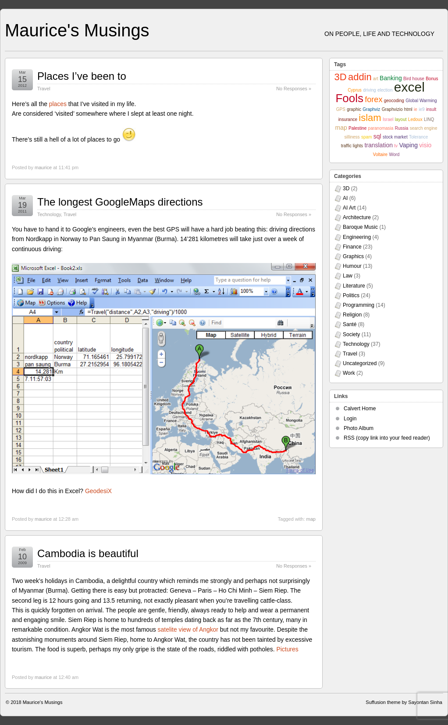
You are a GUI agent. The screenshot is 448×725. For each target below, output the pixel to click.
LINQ (429, 119)
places (58, 103)
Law (347, 276)
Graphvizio (392, 109)
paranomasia (381, 128)
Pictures (287, 649)
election (384, 90)
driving (369, 90)
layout (401, 119)
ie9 (421, 109)
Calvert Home (360, 408)
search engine (423, 128)
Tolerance (418, 137)
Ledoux (415, 119)
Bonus (432, 78)
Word (394, 154)
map (311, 519)
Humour (352, 266)
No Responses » (293, 88)
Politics (351, 295)
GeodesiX (98, 490)
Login (350, 419)
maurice (43, 167)
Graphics (353, 256)
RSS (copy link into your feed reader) (387, 438)
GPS (340, 109)
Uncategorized (360, 363)
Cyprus (355, 90)
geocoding (394, 100)
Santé (349, 324)
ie (415, 109)
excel (409, 87)
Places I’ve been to (81, 76)
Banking (391, 78)
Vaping (408, 145)
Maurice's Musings (77, 30)
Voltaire (380, 154)
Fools (349, 98)
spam (366, 137)
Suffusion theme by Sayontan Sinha (404, 702)
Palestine (357, 128)
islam (370, 117)
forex (373, 99)
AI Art (349, 208)
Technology (49, 214)
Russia (402, 128)
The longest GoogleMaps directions (120, 202)
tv (396, 145)
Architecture (357, 217)
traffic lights (352, 145)
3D (340, 76)
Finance (352, 247)
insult (431, 109)
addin (360, 76)
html (408, 109)
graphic (354, 109)
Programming (358, 305)
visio (425, 145)
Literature (354, 286)
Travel (43, 88)
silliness (352, 137)
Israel (388, 119)
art (375, 78)
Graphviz (371, 109)
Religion (352, 315)
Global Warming (421, 100)
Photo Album (358, 428)
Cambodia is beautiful (88, 553)
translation (378, 145)
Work (349, 373)
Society (351, 334)
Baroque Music (360, 227)
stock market (395, 137)
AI (345, 198)
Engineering (357, 237)
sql (377, 136)
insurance (347, 119)
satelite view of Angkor (188, 629)
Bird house (413, 78)
